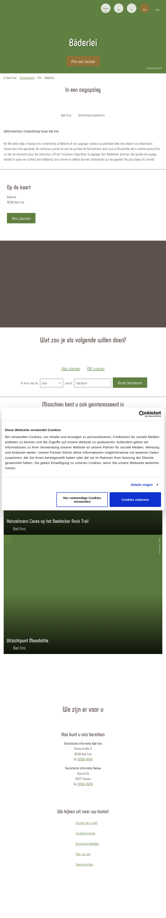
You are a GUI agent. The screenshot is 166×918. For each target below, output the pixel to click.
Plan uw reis (83, 854)
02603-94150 (85, 759)
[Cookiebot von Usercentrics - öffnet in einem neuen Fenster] (142, 414)
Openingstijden (84, 864)
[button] (118, 8)
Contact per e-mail (86, 823)
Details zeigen (142, 484)
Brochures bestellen (87, 843)
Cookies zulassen (135, 499)
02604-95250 (85, 784)
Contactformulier (86, 833)
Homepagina (27, 78)
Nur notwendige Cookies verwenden (82, 499)
